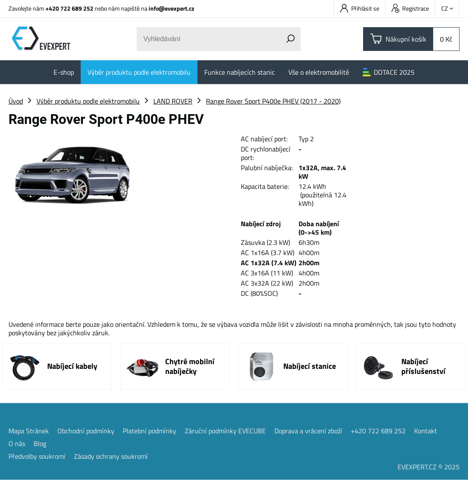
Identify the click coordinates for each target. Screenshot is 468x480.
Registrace (410, 8)
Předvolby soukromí (36, 456)
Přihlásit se (359, 8)
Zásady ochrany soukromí (111, 456)
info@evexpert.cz (171, 8)
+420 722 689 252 (69, 8)
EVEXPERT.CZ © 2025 (429, 467)
